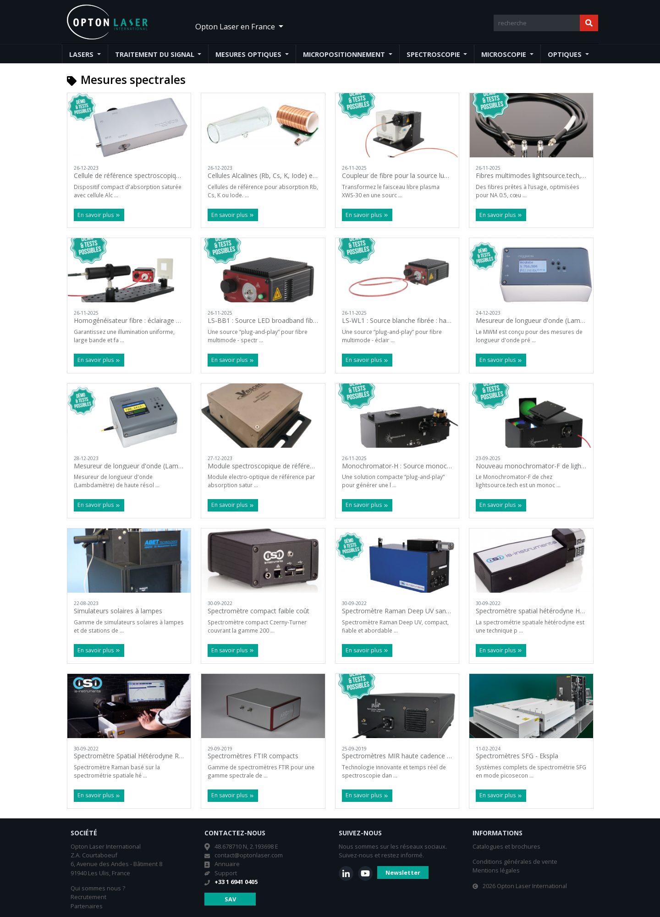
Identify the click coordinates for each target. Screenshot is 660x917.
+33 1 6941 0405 (236, 882)
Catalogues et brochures (506, 846)
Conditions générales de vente (515, 861)
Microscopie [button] (504, 54)
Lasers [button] (82, 54)
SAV (230, 899)
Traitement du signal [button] (155, 54)
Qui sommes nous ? (98, 888)
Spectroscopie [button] (434, 54)
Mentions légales (496, 870)
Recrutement (88, 897)
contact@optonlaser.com (248, 855)
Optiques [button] (565, 54)
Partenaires (87, 906)
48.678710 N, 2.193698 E (246, 846)
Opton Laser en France (236, 26)
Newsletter (402, 872)
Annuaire (227, 864)
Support (225, 873)
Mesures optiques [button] (249, 54)
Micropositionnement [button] (345, 54)
